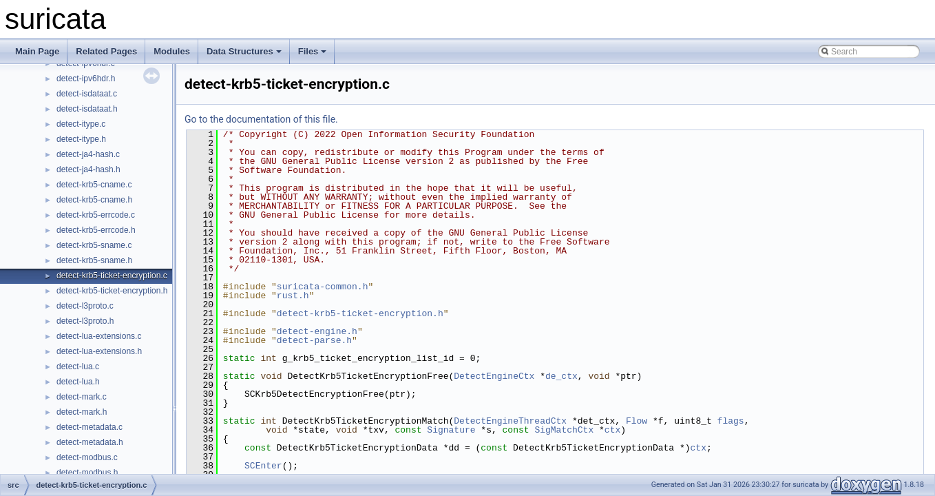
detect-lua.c (77, 366)
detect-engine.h (317, 331)
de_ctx (561, 376)
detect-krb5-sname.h (94, 260)
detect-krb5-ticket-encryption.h (111, 291)
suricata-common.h (322, 286)
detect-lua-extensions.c (98, 336)
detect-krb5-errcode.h (96, 230)
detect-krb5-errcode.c (95, 215)
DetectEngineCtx (494, 376)
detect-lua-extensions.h (99, 351)
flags (730, 421)
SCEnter (263, 465)
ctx (612, 430)
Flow (636, 421)
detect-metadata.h (89, 442)
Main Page (37, 51)
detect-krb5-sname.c (94, 245)
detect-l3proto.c (85, 306)
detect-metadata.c (89, 427)
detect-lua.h (78, 381)
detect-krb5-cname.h (94, 200)
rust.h (293, 295)
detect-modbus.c (87, 457)
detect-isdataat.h (87, 109)
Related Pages (106, 51)
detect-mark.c (81, 397)
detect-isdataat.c (86, 94)
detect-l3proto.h (85, 321)
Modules (172, 51)
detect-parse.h (314, 340)
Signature (451, 430)
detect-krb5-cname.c (94, 184)
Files (312, 51)
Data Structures (244, 51)
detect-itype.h (81, 139)
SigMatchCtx (563, 430)
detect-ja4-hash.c (88, 154)
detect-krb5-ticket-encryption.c (111, 275)
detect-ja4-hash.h (88, 169)
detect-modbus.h (87, 472)
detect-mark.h (81, 412)
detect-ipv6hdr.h (85, 78)
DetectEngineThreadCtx (510, 421)
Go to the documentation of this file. (261, 119)
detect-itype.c (80, 124)
